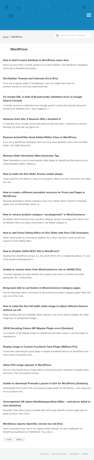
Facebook (74, 454)
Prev (9, 439)
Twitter (85, 454)
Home (5, 37)
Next (19, 439)
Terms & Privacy (59, 454)
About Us (44, 454)
